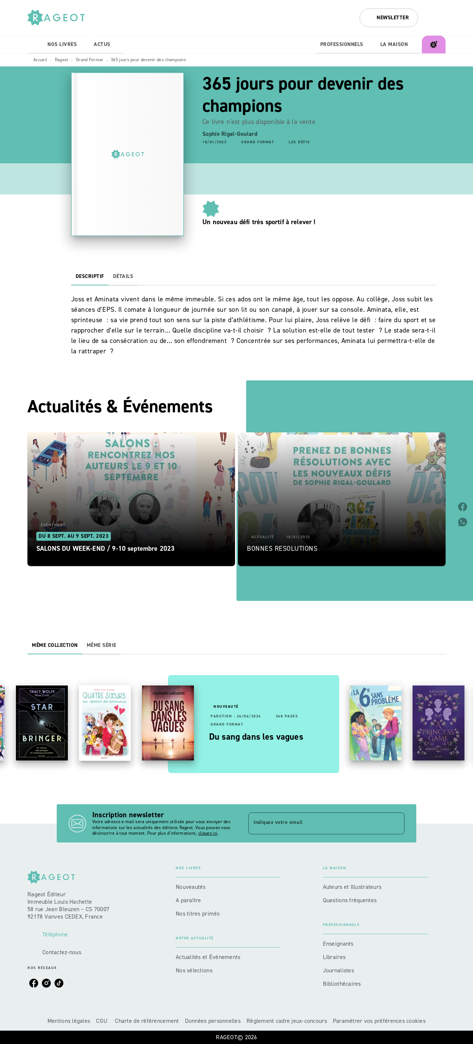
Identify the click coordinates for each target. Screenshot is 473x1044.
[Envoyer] (395, 823)
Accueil (40, 60)
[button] (389, 18)
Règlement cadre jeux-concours (287, 1021)
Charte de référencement (147, 1021)
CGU (102, 1021)
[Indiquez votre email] (317, 823)
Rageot (62, 60)
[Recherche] (436, 18)
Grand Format (89, 60)
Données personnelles (213, 1021)
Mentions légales (68, 1021)
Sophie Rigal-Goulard (229, 134)
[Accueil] (58, 17)
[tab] (35, 44)
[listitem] (33, 983)
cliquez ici (207, 834)
